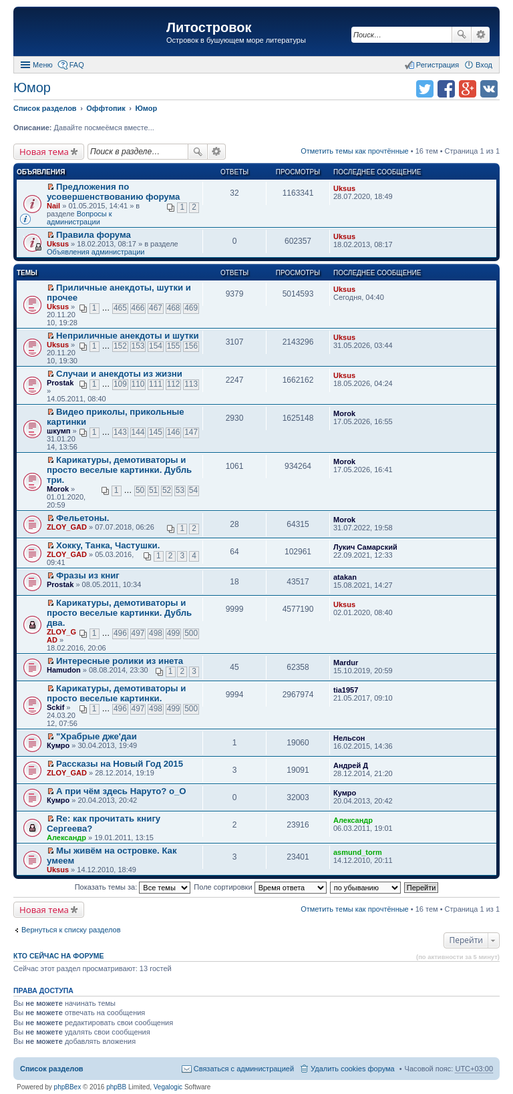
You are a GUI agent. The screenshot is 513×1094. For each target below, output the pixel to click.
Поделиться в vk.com (489, 89)
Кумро (58, 745)
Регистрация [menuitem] (437, 65)
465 (120, 308)
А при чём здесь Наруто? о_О (121, 791)
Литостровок (208, 27)
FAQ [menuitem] (76, 65)
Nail (53, 206)
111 (155, 384)
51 (153, 490)
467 (155, 308)
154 (155, 346)
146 (173, 432)
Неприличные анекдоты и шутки (127, 336)
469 (191, 308)
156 (191, 346)
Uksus (344, 188)
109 (120, 384)
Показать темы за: (133, 887)
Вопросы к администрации (79, 218)
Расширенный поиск (481, 35)
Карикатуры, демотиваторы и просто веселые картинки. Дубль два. (119, 613)
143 (120, 432)
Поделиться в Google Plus (467, 89)
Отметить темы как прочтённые (355, 151)
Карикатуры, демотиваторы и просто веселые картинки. (116, 693)
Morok (344, 413)
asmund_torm (357, 852)
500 (191, 633)
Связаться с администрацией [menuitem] (244, 1069)
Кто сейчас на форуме (58, 956)
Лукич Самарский (365, 547)
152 (120, 346)
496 (120, 633)
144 (138, 432)
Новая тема (44, 152)
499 (173, 633)
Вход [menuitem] (484, 65)
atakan (345, 577)
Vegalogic (168, 1087)
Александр (66, 838)
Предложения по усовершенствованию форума (113, 192)
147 (191, 432)
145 (155, 432)
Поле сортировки (260, 887)
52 (166, 490)
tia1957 (345, 690)
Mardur (345, 663)
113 (191, 384)
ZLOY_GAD (67, 527)
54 (193, 490)
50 (140, 490)
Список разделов (51, 1069)
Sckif (55, 707)
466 (138, 308)
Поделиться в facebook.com (446, 89)
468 (173, 308)
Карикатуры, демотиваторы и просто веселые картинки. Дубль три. (119, 470)
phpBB (116, 1087)
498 (155, 633)
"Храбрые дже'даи (96, 736)
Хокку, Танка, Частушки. (108, 545)
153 (138, 346)
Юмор (32, 87)
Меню (43, 65)
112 (173, 384)
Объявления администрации (96, 252)
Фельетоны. (82, 518)
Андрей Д (350, 765)
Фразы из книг (88, 575)
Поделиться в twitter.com (425, 89)
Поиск (462, 35)
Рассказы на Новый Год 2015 (119, 764)
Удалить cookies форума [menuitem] (353, 1069)
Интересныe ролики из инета (119, 661)
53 (180, 490)
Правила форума (93, 235)
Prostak (60, 383)
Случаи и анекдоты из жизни (119, 374)
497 (138, 633)
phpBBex (67, 1087)
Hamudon (64, 670)
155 (173, 346)
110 (138, 384)
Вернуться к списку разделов (70, 930)
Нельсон (349, 738)
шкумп (58, 431)
